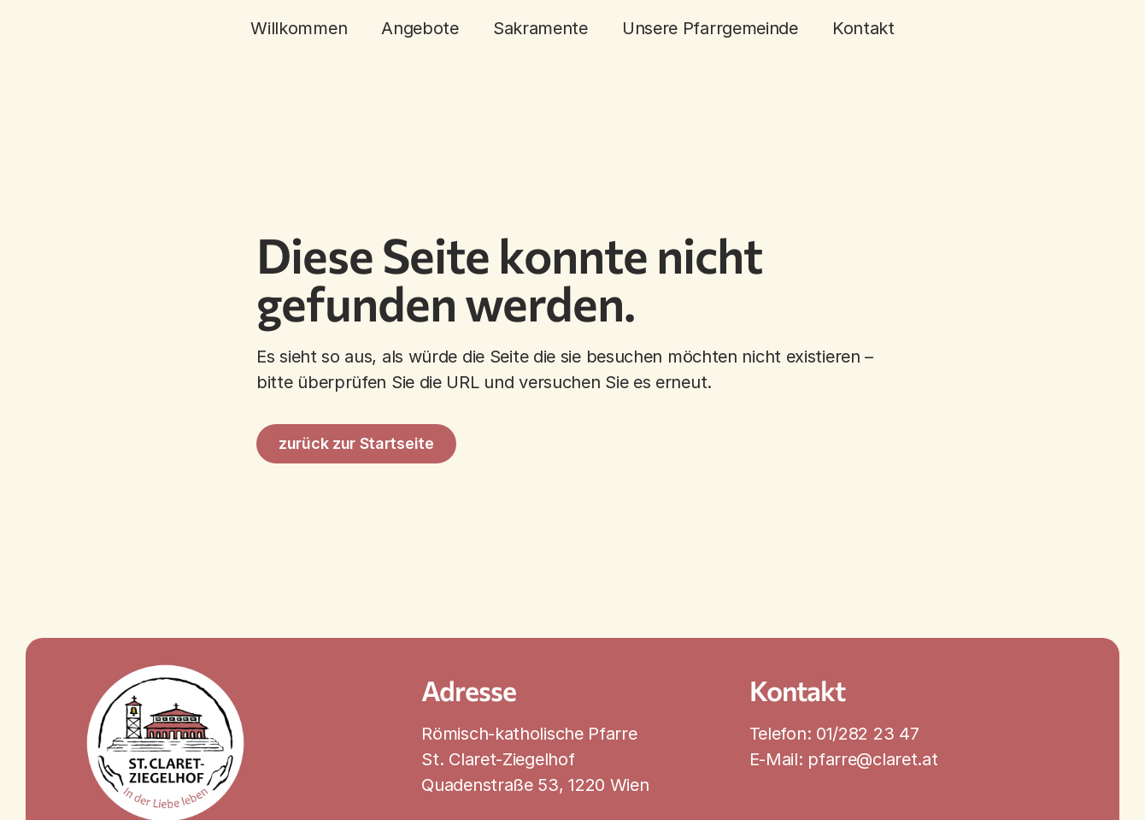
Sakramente (540, 28)
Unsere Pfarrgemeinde (710, 28)
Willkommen (298, 28)
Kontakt (863, 28)
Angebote (420, 28)
